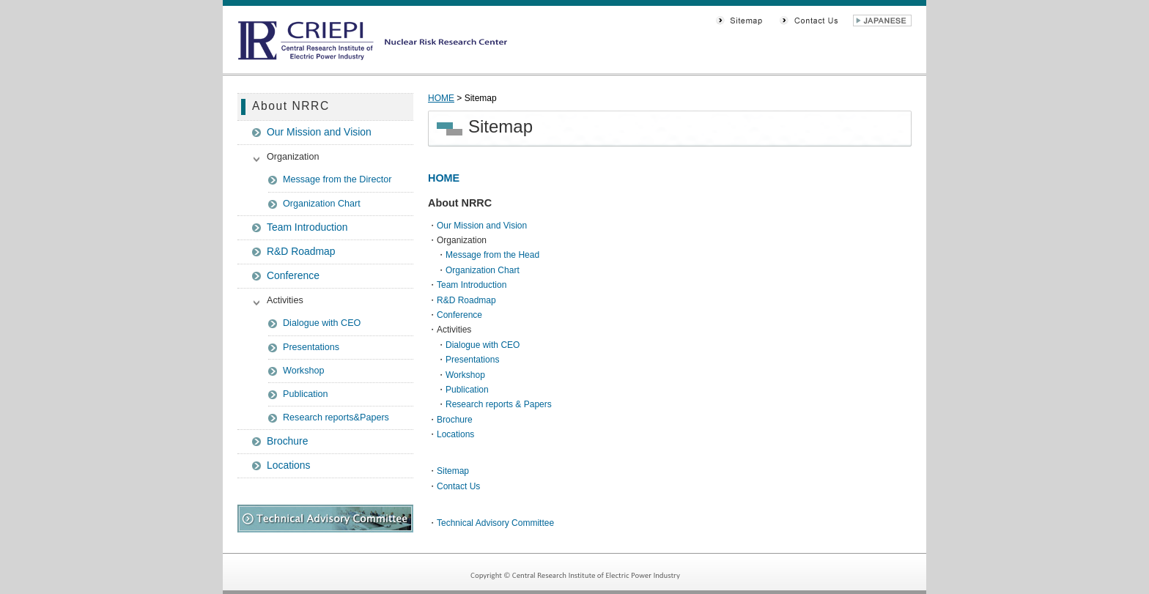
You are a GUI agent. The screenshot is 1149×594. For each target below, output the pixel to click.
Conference (293, 275)
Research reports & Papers (499, 404)
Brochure (287, 441)
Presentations (311, 347)
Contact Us (458, 486)
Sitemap (453, 471)
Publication (305, 394)
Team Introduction (307, 227)
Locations (289, 465)
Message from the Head (492, 255)
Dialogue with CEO (322, 323)
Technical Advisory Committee (495, 523)
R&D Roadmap (301, 251)
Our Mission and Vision (319, 132)
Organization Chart (322, 203)
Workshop (303, 370)
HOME (441, 98)
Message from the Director (337, 179)
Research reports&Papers (336, 417)
